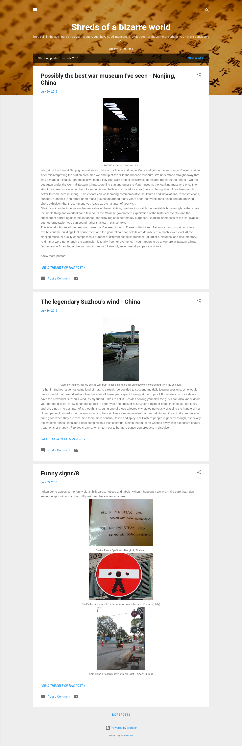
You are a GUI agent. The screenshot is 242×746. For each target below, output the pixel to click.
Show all (196, 58)
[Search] (207, 11)
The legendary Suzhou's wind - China (90, 301)
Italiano (128, 48)
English (113, 48)
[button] (199, 75)
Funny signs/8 (60, 473)
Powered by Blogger (121, 728)
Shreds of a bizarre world (121, 27)
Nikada (129, 735)
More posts (121, 714)
